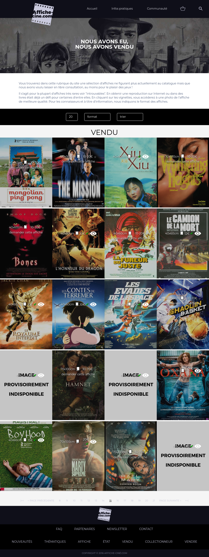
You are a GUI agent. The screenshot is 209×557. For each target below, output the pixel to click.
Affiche (84, 542)
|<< (22, 500)
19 (139, 500)
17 (125, 500)
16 (118, 500)
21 (154, 500)
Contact (146, 529)
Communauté (157, 8)
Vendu (127, 542)
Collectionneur (158, 542)
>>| (186, 500)
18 (132, 500)
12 (89, 500)
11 (81, 500)
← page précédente (41, 500)
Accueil (92, 8)
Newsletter (117, 529)
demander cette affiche (26, 167)
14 (103, 500)
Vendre (191, 542)
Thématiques (55, 542)
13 (96, 500)
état (106, 542)
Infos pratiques (122, 8)
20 (146, 500)
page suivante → (170, 500)
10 (74, 500)
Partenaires (84, 529)
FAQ (59, 529)
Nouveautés (22, 542)
